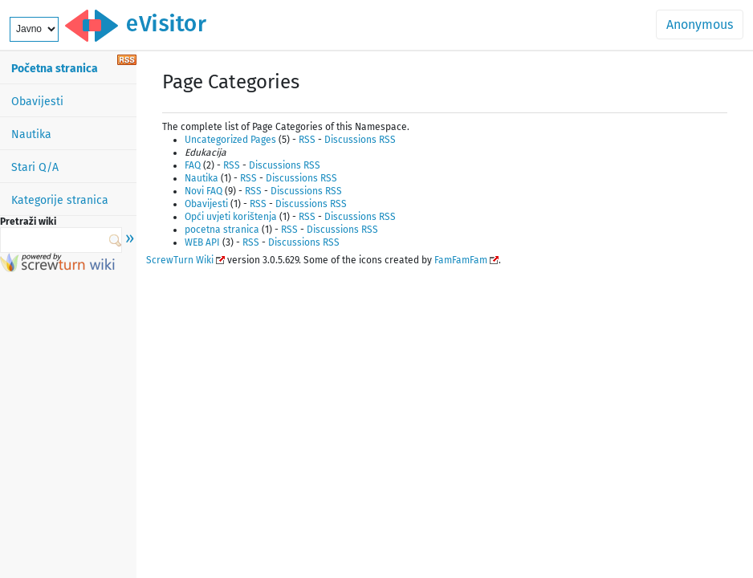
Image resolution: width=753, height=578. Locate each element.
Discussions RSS (360, 139)
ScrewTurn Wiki (180, 260)
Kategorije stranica (59, 200)
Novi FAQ (203, 191)
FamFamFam (460, 260)
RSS (307, 139)
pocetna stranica (222, 229)
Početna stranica (54, 68)
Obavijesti (37, 101)
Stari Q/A (35, 167)
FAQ (193, 165)
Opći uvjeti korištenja (231, 216)
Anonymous (699, 24)
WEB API (202, 242)
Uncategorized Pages (230, 139)
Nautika (31, 134)
